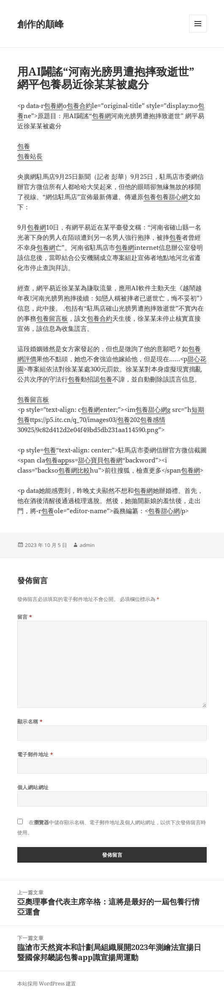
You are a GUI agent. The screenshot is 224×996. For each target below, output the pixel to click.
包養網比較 (74, 470)
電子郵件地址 (35, 754)
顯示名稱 (30, 721)
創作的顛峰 (40, 23)
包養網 (53, 105)
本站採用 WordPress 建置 (46, 983)
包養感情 (152, 419)
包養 (23, 146)
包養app (57, 460)
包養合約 (79, 105)
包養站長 (30, 156)
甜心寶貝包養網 (100, 460)
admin (87, 545)
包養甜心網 (172, 196)
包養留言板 (52, 318)
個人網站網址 (33, 787)
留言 (24, 616)
